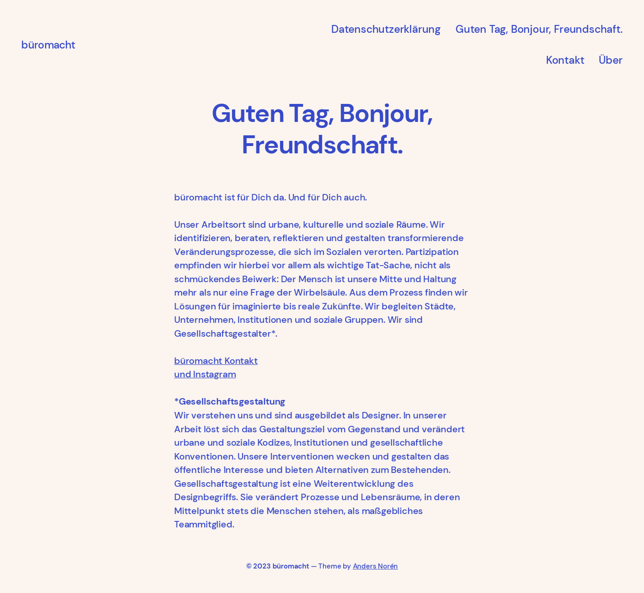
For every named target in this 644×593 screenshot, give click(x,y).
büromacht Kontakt (216, 361)
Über (610, 60)
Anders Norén (375, 566)
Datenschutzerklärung (386, 29)
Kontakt (565, 60)
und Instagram (205, 374)
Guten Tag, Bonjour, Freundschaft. (539, 29)
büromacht (48, 45)
